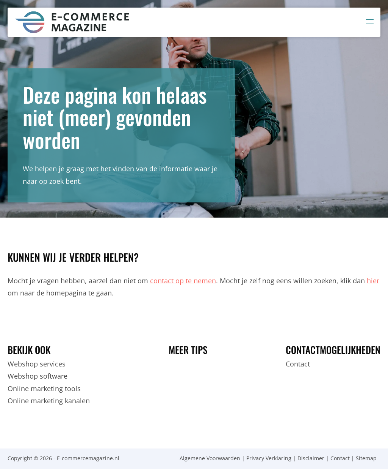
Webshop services (37, 363)
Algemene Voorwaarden (210, 458)
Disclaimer (310, 458)
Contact (298, 363)
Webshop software (37, 376)
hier (373, 280)
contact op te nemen (183, 280)
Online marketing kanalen (49, 400)
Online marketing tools (44, 388)
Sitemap (366, 458)
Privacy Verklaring (268, 458)
